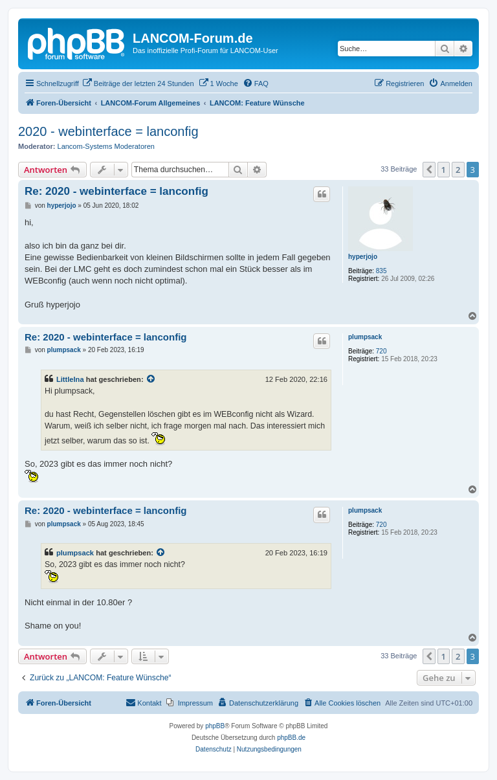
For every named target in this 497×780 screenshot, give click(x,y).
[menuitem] (138, 83)
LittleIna (70, 379)
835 (381, 270)
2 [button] (458, 169)
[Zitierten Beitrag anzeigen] (151, 379)
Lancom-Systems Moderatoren (106, 146)
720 (381, 351)
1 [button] (443, 169)
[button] (429, 169)
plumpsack (365, 336)
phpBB (215, 726)
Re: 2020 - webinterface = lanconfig (116, 191)
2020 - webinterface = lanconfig (108, 131)
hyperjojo (362, 256)
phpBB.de (291, 737)
